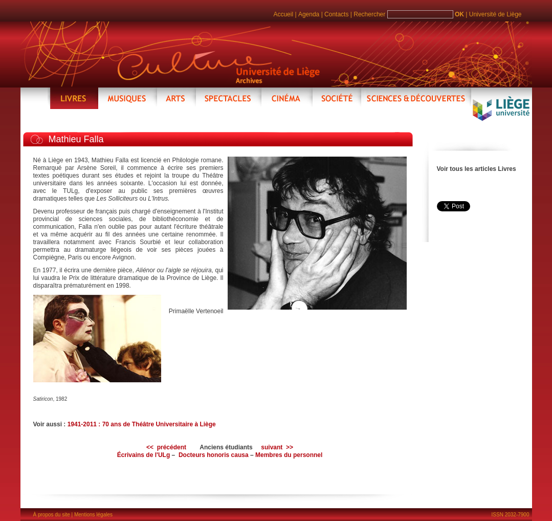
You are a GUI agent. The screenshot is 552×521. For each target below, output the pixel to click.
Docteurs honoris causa (214, 455)
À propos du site (51, 514)
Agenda (308, 14)
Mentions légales (93, 514)
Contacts (336, 14)
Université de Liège (495, 14)
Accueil (283, 14)
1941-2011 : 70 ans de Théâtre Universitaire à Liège (142, 424)
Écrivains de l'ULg (143, 455)
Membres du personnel (288, 455)
